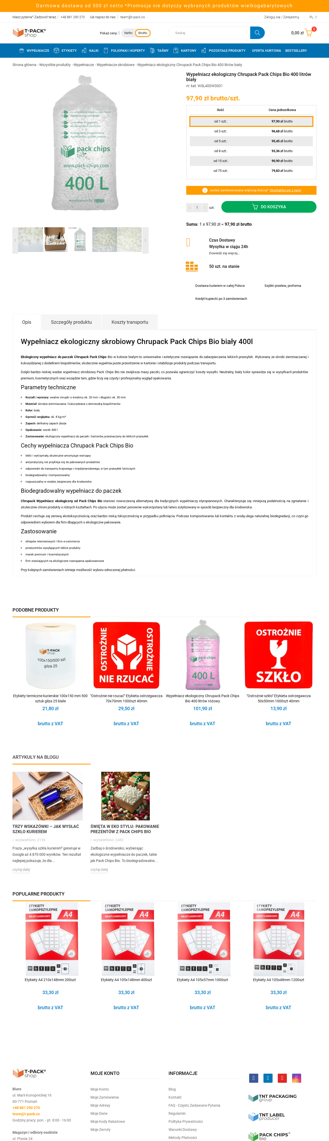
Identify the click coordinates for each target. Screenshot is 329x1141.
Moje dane (99, 1113)
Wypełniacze (33, 50)
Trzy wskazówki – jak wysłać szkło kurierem (45, 829)
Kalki (90, 50)
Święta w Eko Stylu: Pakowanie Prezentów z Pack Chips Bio (125, 829)
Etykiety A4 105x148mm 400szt (126, 980)
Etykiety (65, 50)
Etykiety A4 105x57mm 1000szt (202, 980)
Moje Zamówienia (105, 1097)
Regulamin (177, 1113)
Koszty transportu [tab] (130, 322)
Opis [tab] (26, 322)
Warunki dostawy (183, 1129)
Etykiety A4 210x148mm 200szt (50, 980)
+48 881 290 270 (73, 17)
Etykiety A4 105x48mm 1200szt (278, 980)
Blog (172, 1089)
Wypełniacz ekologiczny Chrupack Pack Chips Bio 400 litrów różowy (202, 698)
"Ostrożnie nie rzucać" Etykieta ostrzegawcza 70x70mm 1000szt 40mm (126, 698)
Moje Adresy (100, 1105)
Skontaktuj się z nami (285, 190)
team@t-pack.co (132, 17)
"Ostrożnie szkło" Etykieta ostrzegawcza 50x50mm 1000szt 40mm (279, 698)
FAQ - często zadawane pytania (194, 1105)
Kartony (184, 50)
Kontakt (175, 1097)
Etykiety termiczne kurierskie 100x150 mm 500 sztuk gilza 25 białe (50, 698)
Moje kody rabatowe (108, 1121)
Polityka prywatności (186, 1121)
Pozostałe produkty (223, 50)
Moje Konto (100, 1089)
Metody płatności (183, 1138)
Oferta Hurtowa (266, 51)
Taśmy (159, 50)
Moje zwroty (101, 1129)
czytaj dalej (21, 869)
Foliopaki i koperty (124, 50)
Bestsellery (296, 51)
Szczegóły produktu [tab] (71, 322)
